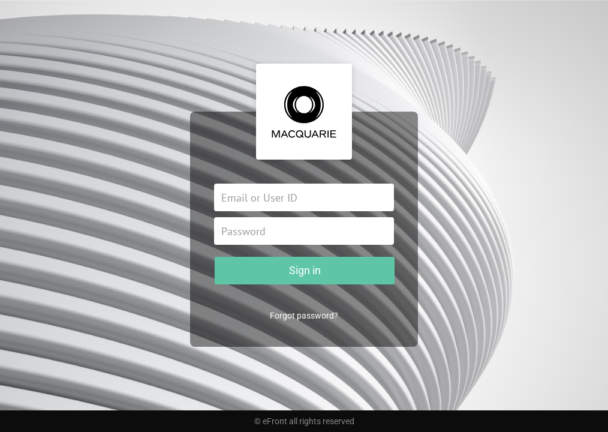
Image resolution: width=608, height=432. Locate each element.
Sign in (305, 270)
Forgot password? (304, 315)
